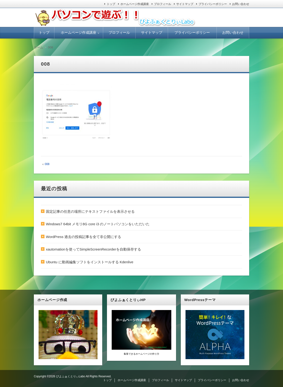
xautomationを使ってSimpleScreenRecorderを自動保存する (93, 249)
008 (47, 164)
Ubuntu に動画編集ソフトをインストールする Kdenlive (89, 262)
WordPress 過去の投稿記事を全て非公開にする (83, 237)
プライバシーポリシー (213, 4)
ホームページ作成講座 (134, 4)
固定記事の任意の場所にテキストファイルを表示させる (90, 211)
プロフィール (162, 4)
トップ (111, 4)
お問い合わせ (240, 4)
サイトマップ (184, 4)
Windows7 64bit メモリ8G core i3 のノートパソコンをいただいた (98, 224)
